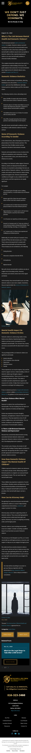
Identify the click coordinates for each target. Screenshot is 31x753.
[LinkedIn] (19, 733)
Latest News (12, 629)
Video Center (24, 723)
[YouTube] (15, 733)
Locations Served (7, 723)
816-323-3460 (16, 695)
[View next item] (8, 667)
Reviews (24, 718)
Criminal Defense (7, 720)
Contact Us (24, 726)
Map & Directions (15, 710)
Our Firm (7, 718)
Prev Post (7, 634)
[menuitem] (8, 750)
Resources (7, 726)
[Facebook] (12, 733)
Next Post (23, 634)
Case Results (24, 720)
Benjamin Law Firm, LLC (12, 72)
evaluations (20, 506)
